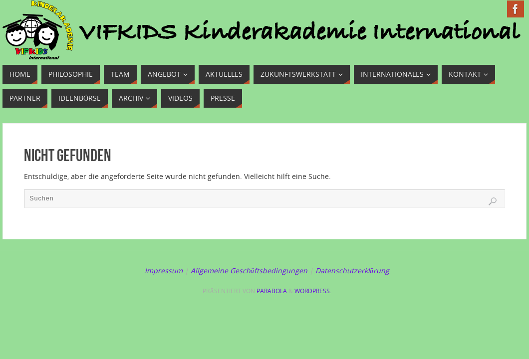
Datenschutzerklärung (352, 270)
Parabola (272, 291)
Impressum (164, 270)
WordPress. (312, 291)
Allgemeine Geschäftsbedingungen (249, 270)
